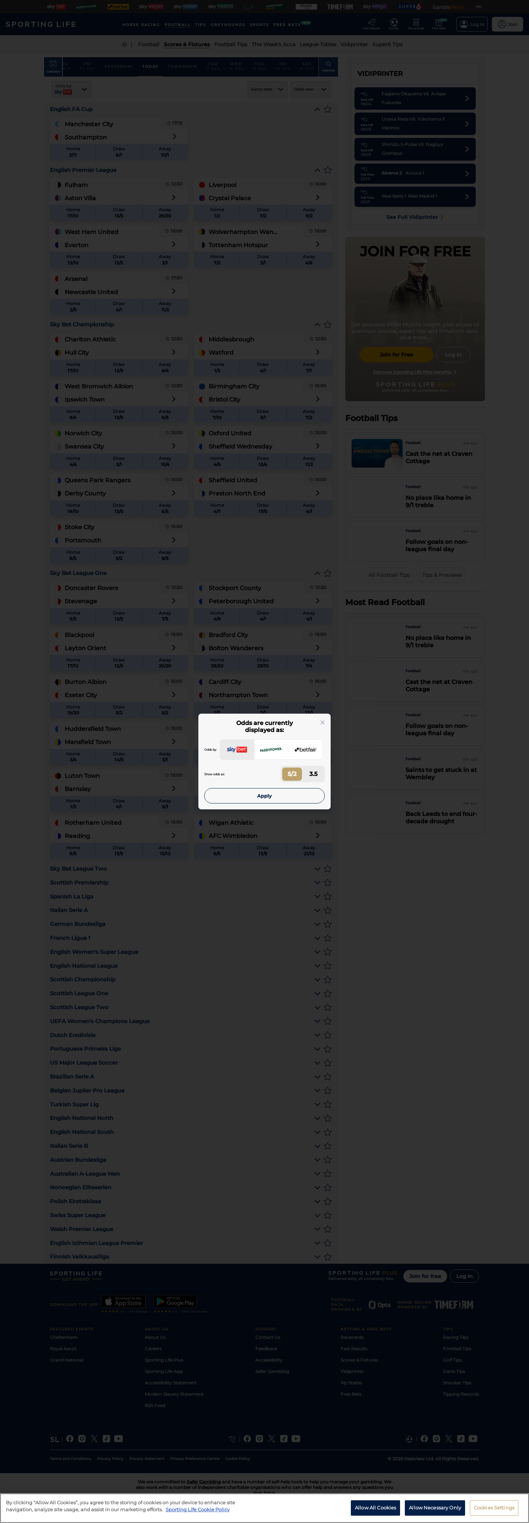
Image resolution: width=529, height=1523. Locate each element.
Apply (264, 796)
